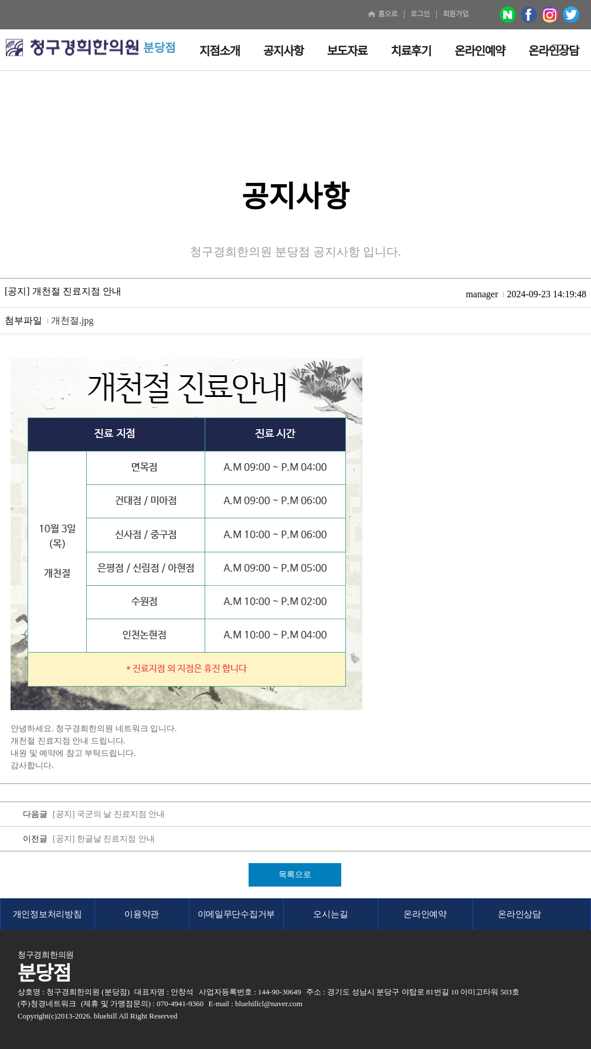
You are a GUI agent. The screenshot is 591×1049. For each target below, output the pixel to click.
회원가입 (455, 14)
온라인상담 (519, 914)
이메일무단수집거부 (236, 914)
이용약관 (141, 914)
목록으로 (294, 874)
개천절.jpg (72, 320)
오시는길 (330, 914)
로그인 (420, 14)
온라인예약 (425, 914)
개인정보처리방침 (47, 914)
